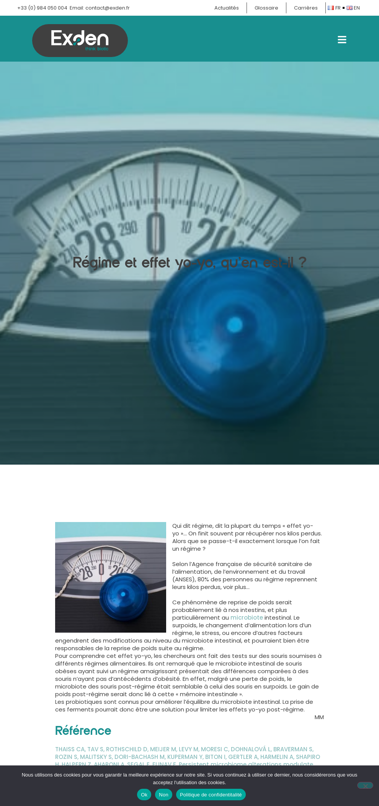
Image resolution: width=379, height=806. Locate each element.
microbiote (246, 617)
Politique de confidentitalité (211, 795)
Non (163, 795)
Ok (144, 795)
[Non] (365, 785)
